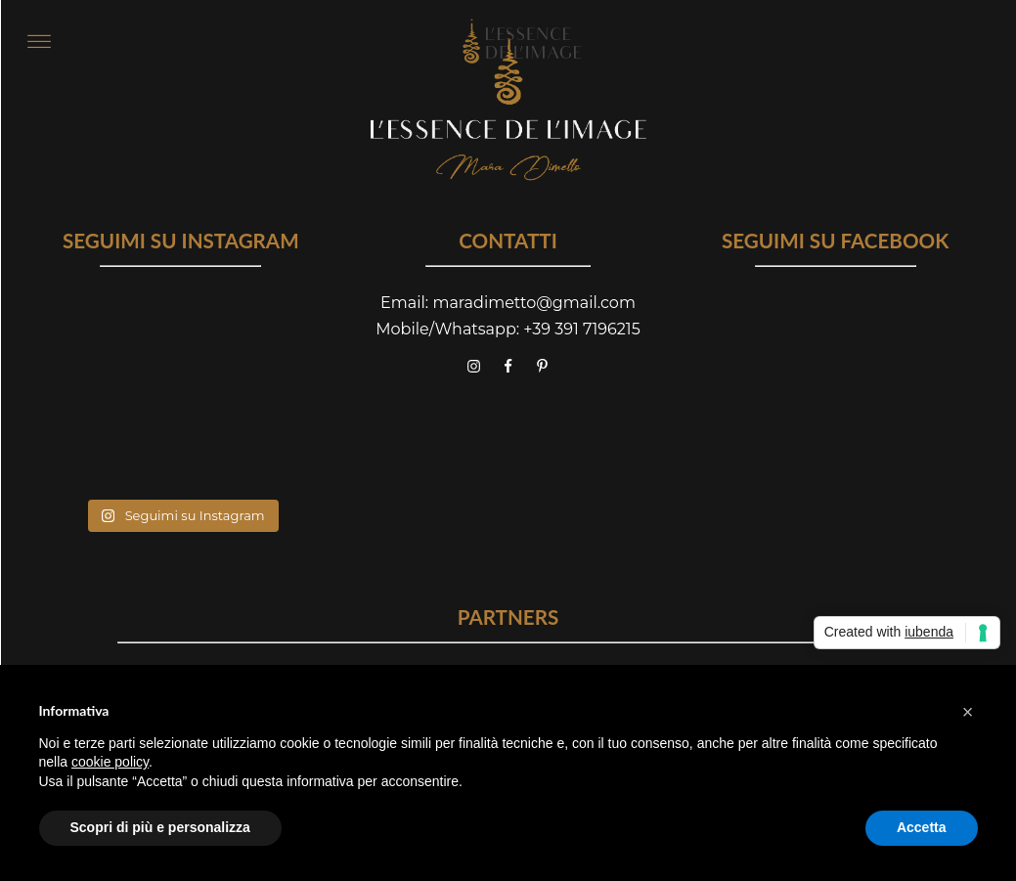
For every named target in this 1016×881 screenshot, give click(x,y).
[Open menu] (39, 42)
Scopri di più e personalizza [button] (160, 827)
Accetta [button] (922, 827)
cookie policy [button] (110, 762)
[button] (968, 711)
